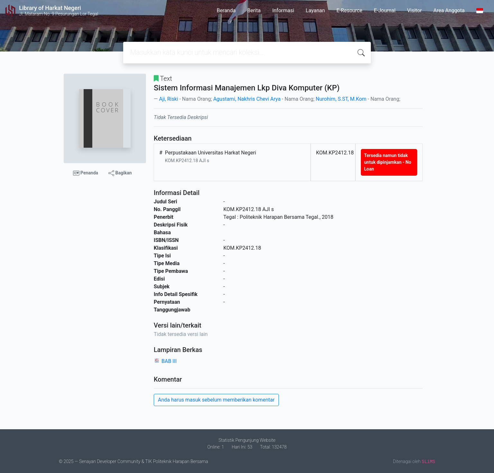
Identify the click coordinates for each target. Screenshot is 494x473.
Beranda (226, 10)
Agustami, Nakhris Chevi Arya (246, 99)
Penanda (85, 173)
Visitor (414, 10)
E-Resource (349, 10)
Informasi (283, 10)
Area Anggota (449, 10)
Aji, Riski (168, 99)
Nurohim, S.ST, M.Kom (341, 99)
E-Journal (385, 10)
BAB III (169, 361)
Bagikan (120, 173)
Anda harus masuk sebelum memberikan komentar (216, 400)
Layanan (315, 10)
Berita (254, 10)
